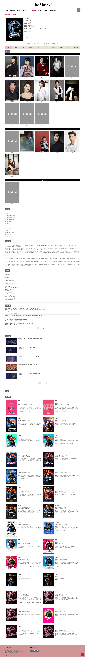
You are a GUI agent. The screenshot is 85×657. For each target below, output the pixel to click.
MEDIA (18, 10)
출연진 (16, 47)
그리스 (19, 401)
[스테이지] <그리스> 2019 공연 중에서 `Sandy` (26, 347)
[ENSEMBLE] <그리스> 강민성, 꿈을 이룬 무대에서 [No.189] (16, 319)
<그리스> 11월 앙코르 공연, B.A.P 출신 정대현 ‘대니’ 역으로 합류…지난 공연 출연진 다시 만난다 (23, 315)
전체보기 (8, 47)
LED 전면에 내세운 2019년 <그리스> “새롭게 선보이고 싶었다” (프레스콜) (19, 323)
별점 (38, 47)
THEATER (46, 10)
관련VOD (61, 47)
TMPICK (24, 10)
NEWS (7, 10)
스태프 (23, 47)
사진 (68, 47)
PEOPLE (40, 10)
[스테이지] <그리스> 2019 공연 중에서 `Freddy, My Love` (28, 364)
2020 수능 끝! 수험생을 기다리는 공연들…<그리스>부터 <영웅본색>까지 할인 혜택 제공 (21, 308)
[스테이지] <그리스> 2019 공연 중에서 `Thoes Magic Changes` (29, 373)
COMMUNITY (54, 10)
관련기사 (53, 47)
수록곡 (46, 47)
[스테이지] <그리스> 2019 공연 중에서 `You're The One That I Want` (30, 338)
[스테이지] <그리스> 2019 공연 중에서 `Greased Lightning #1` (29, 356)
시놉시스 (31, 47)
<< (32, 328)
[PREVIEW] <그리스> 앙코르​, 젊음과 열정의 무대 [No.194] (15, 312)
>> (50, 383)
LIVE (29, 10)
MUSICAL (34, 10)
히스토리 (76, 47)
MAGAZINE (12, 10)
